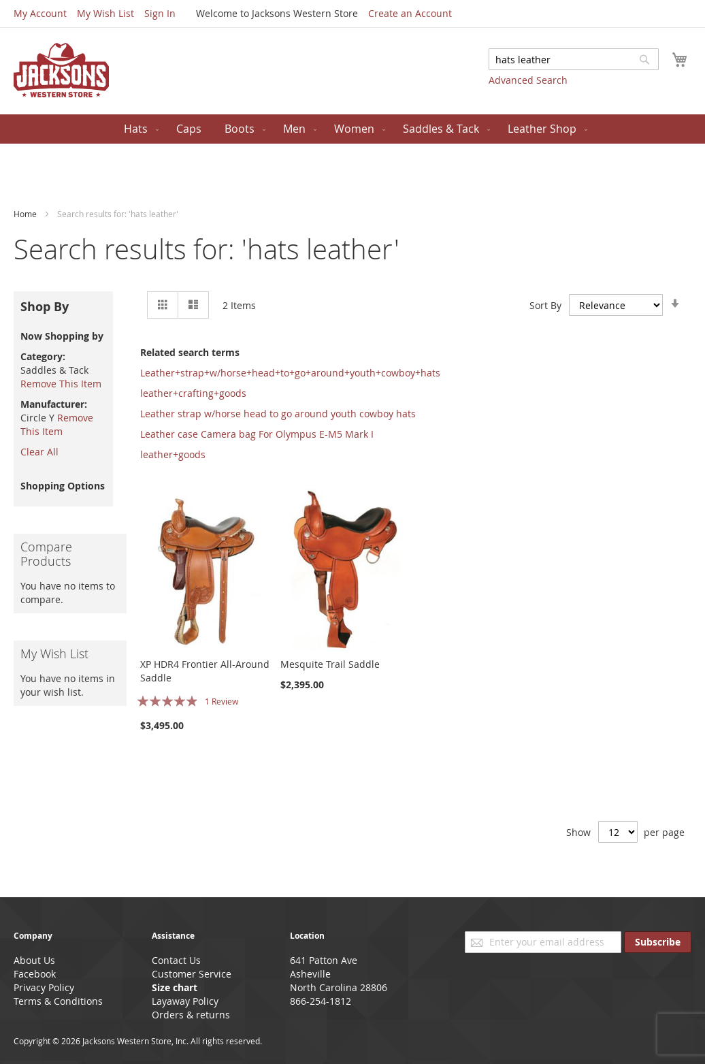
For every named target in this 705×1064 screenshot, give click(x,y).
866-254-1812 (320, 1001)
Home (26, 213)
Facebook (35, 973)
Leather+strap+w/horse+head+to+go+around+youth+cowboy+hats (290, 372)
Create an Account (410, 13)
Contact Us (176, 960)
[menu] (352, 129)
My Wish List (105, 13)
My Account (40, 13)
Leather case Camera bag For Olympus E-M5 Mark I (257, 434)
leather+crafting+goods (193, 393)
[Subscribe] (657, 942)
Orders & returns (191, 1014)
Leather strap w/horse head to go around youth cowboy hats (278, 413)
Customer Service (191, 973)
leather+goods (173, 454)
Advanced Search (528, 80)
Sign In (160, 13)
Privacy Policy (44, 987)
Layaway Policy (185, 1001)
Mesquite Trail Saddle (330, 664)
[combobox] (574, 59)
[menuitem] (138, 129)
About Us (34, 960)
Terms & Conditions (58, 1001)
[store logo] (61, 70)
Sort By (545, 304)
